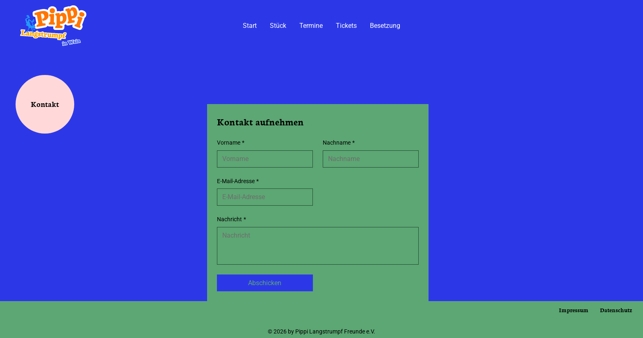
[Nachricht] (317, 246)
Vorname (230, 143)
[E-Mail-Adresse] (262, 197)
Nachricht (231, 220)
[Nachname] (368, 159)
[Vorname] (262, 159)
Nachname (339, 143)
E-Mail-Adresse (238, 181)
